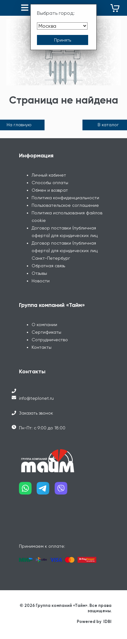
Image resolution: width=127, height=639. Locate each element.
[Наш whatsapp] (28, 491)
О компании (44, 324)
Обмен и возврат (50, 190)
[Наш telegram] (45, 491)
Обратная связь (48, 265)
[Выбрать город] (62, 26)
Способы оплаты (50, 182)
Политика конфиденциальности (65, 197)
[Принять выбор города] (62, 40)
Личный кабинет (49, 175)
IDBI (107, 621)
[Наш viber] (63, 491)
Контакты (41, 347)
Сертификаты (46, 332)
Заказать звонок (36, 413)
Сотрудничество (50, 339)
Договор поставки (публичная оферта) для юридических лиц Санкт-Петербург (65, 250)
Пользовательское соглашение (65, 205)
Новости (41, 280)
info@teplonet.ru (36, 398)
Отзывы (39, 273)
